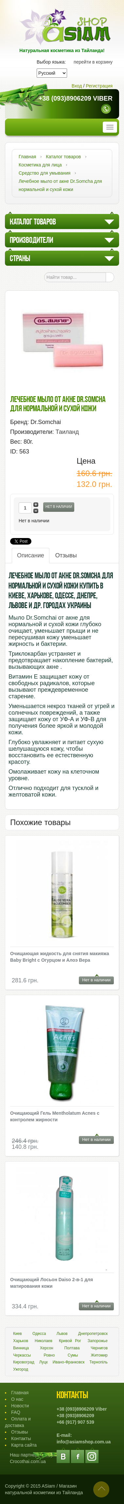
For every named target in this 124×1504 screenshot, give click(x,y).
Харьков (20, 1341)
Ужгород (20, 1369)
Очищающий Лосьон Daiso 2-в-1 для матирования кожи (51, 1283)
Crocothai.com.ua (28, 1461)
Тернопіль (98, 1362)
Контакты (21, 1438)
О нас (17, 1399)
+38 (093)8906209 (75, 1415)
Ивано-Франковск (68, 1362)
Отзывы (66, 555)
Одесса (39, 1333)
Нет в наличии (58, 507)
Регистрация (99, 85)
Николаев (43, 1341)
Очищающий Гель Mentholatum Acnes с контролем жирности (54, 1116)
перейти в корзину (93, 62)
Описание (30, 555)
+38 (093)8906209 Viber (76, 98)
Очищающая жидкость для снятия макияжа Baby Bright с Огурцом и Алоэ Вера (59, 957)
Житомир (99, 1355)
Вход (77, 85)
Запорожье (98, 1341)
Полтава (72, 1348)
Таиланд (67, 432)
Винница (21, 1348)
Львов (62, 1333)
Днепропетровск (93, 1333)
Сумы (73, 1355)
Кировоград (23, 1362)
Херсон (46, 1348)
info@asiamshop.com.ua (84, 1441)
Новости (20, 1405)
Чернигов (99, 1348)
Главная (19, 1392)
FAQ (15, 1412)
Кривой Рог (70, 1341)
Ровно (49, 1355)
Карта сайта (24, 1445)
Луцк (43, 1362)
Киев (17, 1333)
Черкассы (22, 1355)
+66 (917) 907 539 (75, 1422)
